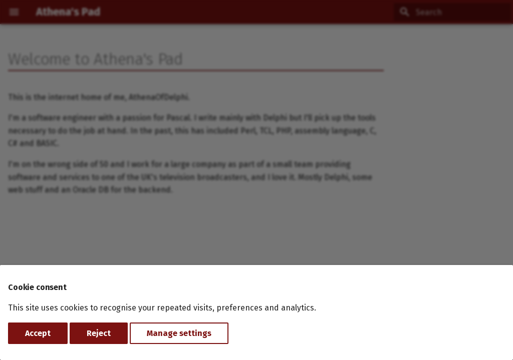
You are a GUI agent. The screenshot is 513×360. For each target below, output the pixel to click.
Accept (38, 333)
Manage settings (179, 333)
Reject (99, 333)
